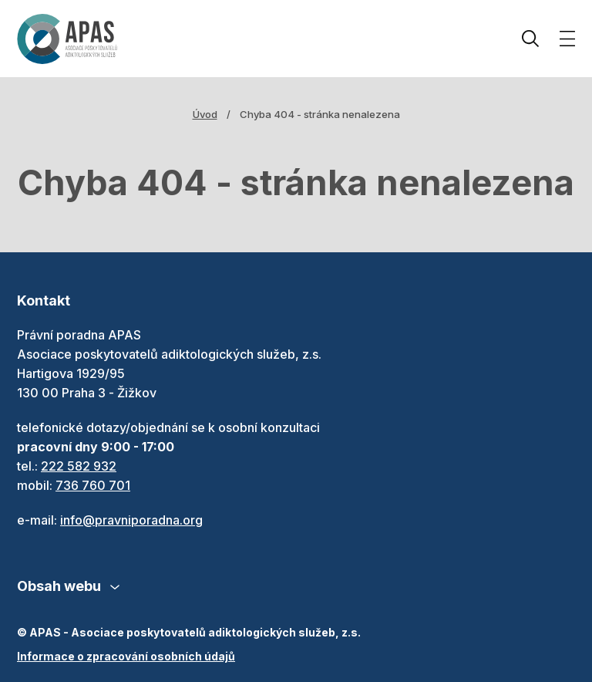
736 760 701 (93, 485)
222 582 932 (78, 466)
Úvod (205, 114)
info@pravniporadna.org (131, 520)
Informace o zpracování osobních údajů (126, 656)
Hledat (530, 38)
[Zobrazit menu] (567, 38)
